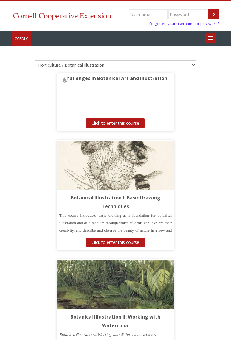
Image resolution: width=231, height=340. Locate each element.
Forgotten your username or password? (184, 23)
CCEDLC (21, 38)
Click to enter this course (63, 123)
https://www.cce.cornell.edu (48, 331)
